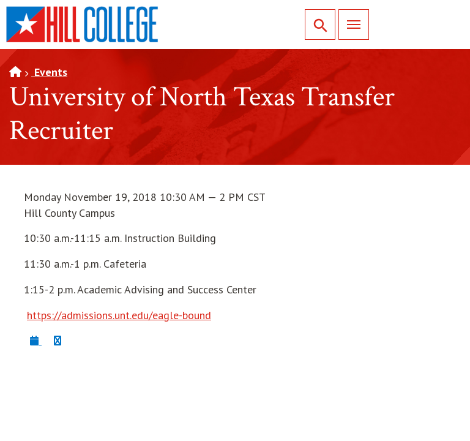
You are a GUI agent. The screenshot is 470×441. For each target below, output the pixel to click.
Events (49, 72)
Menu (349, 24)
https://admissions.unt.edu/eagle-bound (119, 315)
